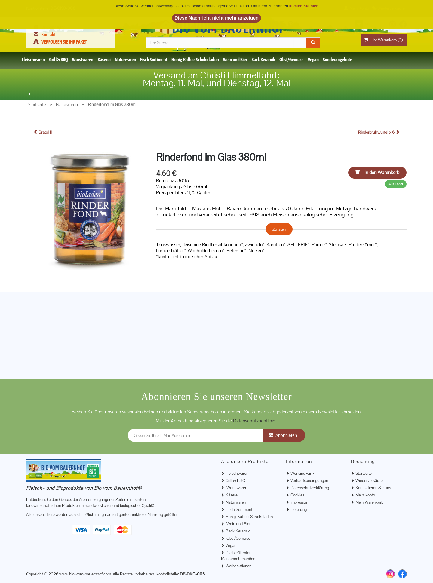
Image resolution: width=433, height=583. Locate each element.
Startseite (363, 473)
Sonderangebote (337, 59)
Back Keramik (263, 59)
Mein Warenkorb (369, 502)
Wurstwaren (83, 59)
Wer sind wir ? (302, 473)
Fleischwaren (33, 59)
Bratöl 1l (42, 132)
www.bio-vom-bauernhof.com (85, 574)
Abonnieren (286, 435)
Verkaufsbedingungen (309, 480)
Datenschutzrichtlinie (254, 421)
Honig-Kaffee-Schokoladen (195, 59)
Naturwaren (125, 59)
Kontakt (48, 34)
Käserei (104, 59)
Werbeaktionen (238, 566)
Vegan (313, 59)
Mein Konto (365, 495)
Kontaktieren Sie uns (373, 487)
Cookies (297, 495)
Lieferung (298, 509)
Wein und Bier (235, 59)
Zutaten (279, 229)
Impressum (299, 502)
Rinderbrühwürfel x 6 (379, 132)
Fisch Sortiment (153, 59)
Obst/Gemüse (291, 59)
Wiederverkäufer (369, 480)
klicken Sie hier (303, 6)
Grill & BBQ (58, 59)
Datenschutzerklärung (309, 487)
